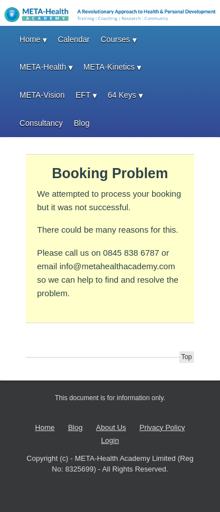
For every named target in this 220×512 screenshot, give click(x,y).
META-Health (43, 66)
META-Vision (42, 94)
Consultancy (41, 123)
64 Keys (122, 94)
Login (110, 440)
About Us (111, 427)
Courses (115, 39)
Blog (81, 123)
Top (186, 357)
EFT (83, 94)
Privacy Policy (162, 427)
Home (30, 39)
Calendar (74, 39)
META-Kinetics (109, 66)
